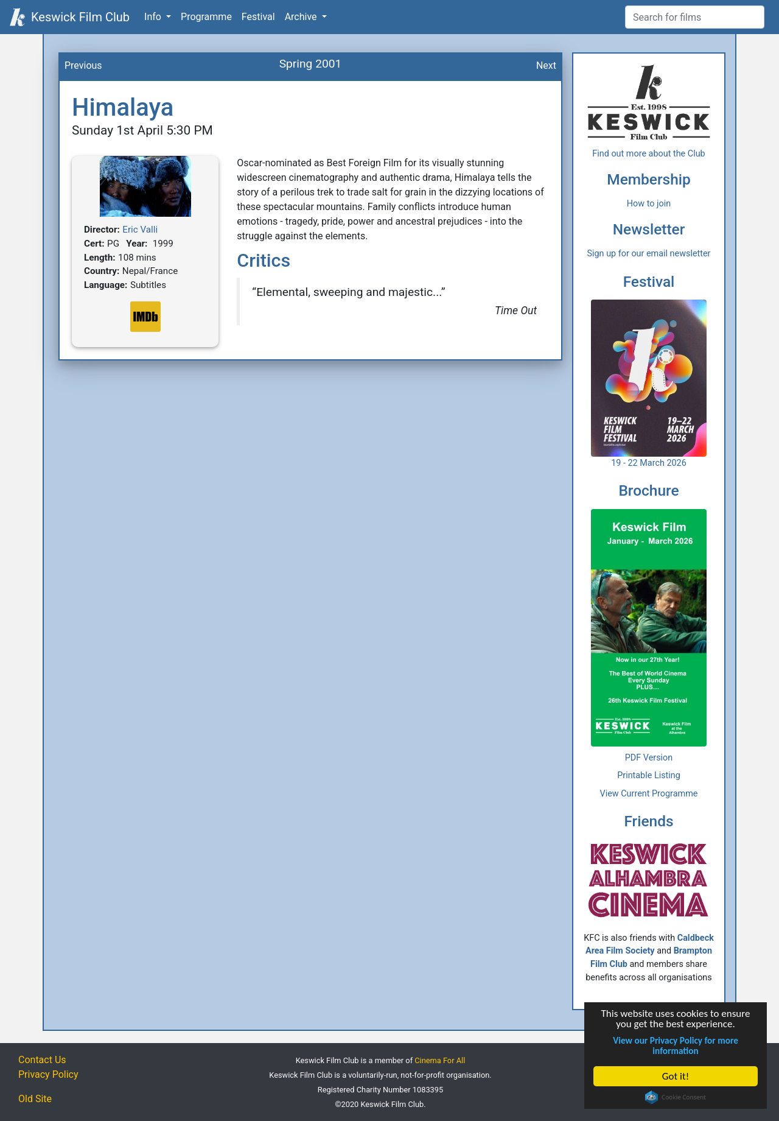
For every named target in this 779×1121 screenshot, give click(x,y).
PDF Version (649, 758)
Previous (83, 65)
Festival (258, 17)
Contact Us (42, 1060)
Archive (302, 17)
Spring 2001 (310, 64)
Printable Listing (648, 775)
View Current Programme (649, 794)
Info (154, 17)
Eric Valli (140, 229)
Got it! (675, 1076)
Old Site (35, 1099)
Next (546, 65)
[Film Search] (694, 17)
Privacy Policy (48, 1074)
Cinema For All (439, 1060)
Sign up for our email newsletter (649, 253)
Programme (206, 17)
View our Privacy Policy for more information (675, 1045)
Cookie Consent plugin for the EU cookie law (675, 1097)
